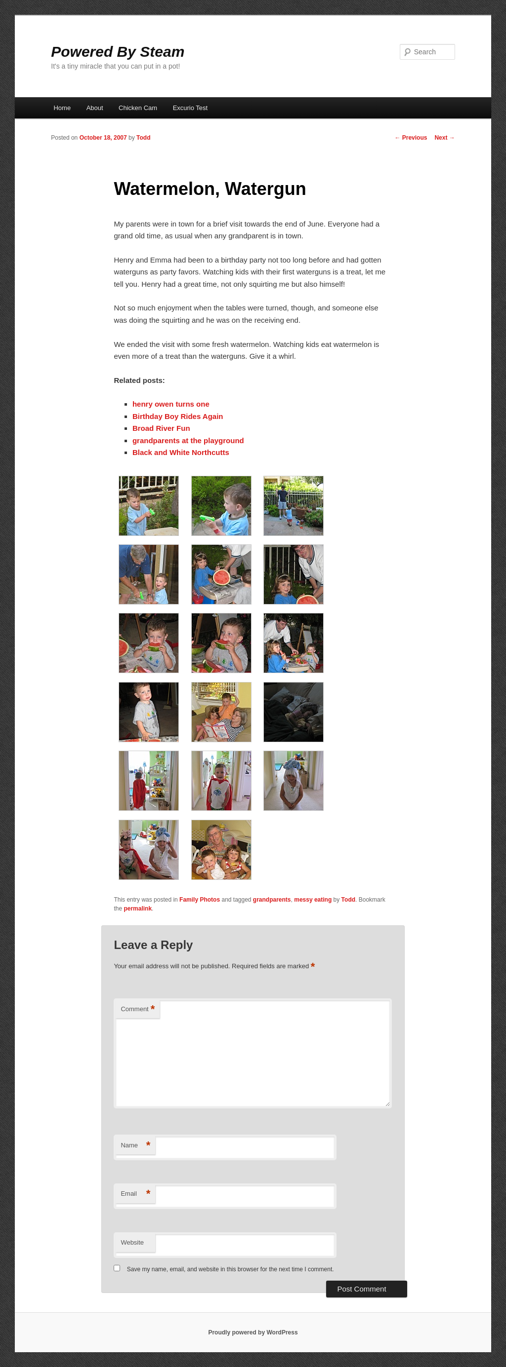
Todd (143, 137)
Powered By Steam (117, 51)
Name (135, 1146)
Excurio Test (190, 108)
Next (444, 137)
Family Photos (199, 899)
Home (62, 108)
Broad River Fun (161, 428)
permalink (138, 908)
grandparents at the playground (188, 440)
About (94, 108)
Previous (410, 137)
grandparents (272, 899)
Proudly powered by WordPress (252, 1332)
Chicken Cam (138, 108)
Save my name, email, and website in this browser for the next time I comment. (230, 1269)
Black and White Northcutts (180, 452)
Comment (138, 1009)
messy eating (313, 899)
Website (132, 1242)
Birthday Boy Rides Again (177, 416)
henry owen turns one (171, 404)
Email (135, 1194)
